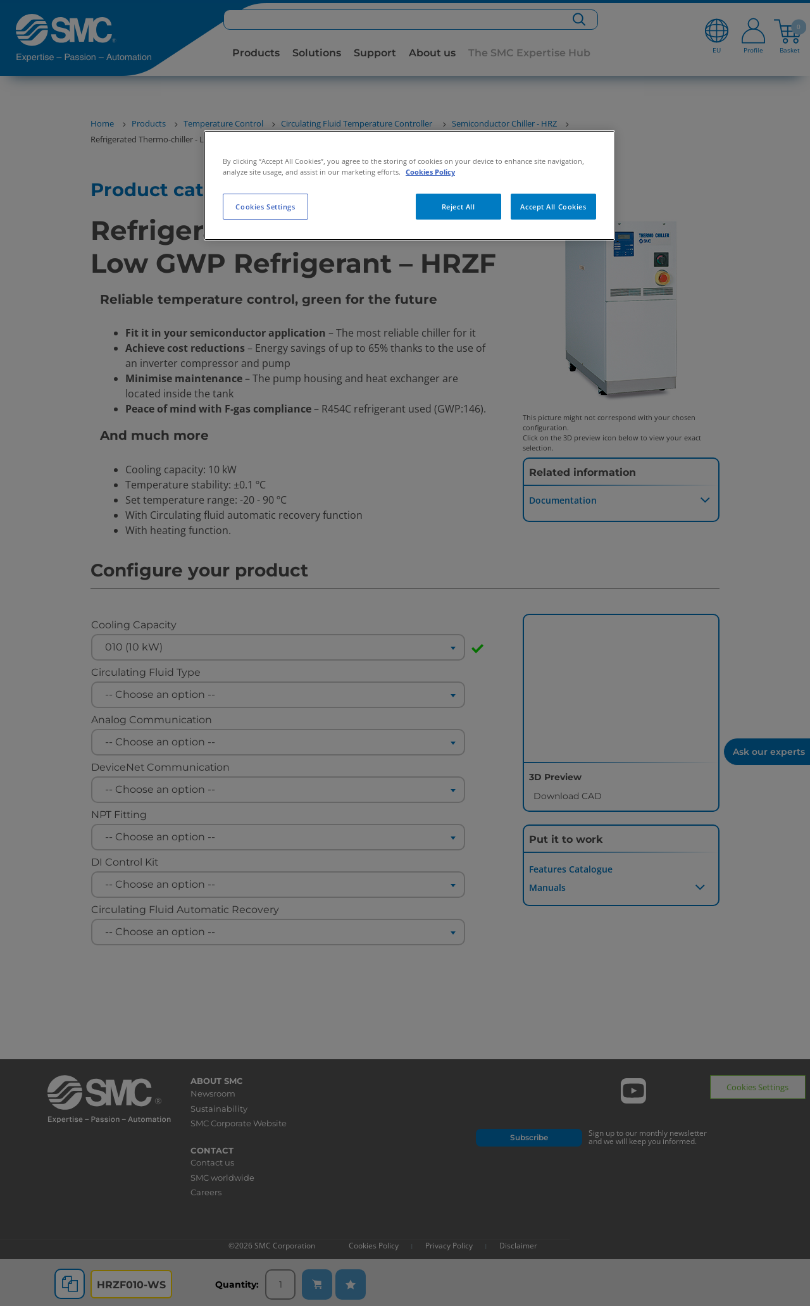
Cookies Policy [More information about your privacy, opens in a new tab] (430, 172)
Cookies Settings (265, 206)
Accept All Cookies (553, 206)
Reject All (458, 206)
